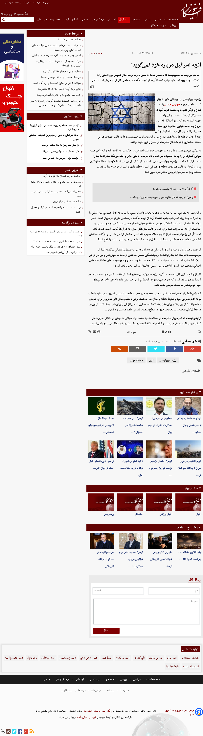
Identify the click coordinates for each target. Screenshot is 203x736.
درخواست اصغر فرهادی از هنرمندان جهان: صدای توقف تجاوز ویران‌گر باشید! (56, 47)
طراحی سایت (156, 657)
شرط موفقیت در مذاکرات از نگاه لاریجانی (105, 559)
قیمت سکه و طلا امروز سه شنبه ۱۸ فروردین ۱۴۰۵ (56, 241)
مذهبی (85, 19)
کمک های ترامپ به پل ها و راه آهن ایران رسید (58, 95)
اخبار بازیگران (123, 657)
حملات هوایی (172, 104)
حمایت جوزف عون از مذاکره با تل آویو (62, 71)
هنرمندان (42, 19)
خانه (100, 53)
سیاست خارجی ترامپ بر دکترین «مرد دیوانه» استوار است (55, 184)
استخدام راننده (191, 666)
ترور (151, 360)
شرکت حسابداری (190, 657)
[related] (92, 86)
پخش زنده (55, 19)
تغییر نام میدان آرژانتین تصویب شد (63, 252)
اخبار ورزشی (165, 514)
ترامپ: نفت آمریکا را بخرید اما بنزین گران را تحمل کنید (56, 209)
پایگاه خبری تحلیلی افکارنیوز (97, 711)
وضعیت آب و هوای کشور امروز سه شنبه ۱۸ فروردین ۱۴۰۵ (56, 234)
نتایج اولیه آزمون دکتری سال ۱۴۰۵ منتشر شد (59, 89)
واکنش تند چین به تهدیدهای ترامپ (60, 145)
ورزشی (147, 19)
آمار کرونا (171, 657)
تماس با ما (27, 3)
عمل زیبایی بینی (88, 657)
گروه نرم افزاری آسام (86, 717)
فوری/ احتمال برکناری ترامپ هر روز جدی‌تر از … (160, 468)
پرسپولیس (109, 514)
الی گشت (139, 657)
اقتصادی (136, 19)
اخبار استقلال (48, 657)
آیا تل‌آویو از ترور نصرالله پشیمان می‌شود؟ (173, 189)
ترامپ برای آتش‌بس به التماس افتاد (61, 158)
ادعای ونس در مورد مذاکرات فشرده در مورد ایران (159, 425)
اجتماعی (112, 19)
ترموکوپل (32, 657)
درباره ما (46, 3)
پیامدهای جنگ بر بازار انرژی (67, 201)
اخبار (198, 514)
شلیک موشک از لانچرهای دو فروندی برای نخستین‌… (101, 425)
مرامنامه (37, 3)
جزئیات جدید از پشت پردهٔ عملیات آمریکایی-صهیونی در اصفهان (58, 63)
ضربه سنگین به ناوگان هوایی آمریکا (61, 151)
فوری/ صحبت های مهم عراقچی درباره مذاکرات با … (131, 559)
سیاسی (157, 19)
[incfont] (169, 332)
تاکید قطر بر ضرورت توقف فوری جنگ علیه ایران (131, 468)
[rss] (32, 731)
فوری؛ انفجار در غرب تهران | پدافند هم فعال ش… (189, 468)
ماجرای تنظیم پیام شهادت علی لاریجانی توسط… (161, 559)
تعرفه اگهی (8, 3)
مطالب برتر (191, 488)
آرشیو (66, 19)
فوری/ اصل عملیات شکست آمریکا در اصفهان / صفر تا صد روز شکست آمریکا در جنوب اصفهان (55, 103)
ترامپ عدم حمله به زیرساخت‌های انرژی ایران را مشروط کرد (54, 127)
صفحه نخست (171, 19)
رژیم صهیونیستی (167, 360)
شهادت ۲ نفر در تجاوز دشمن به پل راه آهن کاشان (57, 83)
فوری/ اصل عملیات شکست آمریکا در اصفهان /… (133, 425)
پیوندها (18, 3)
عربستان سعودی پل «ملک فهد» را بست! (61, 77)
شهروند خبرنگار (159, 25)
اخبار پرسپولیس (68, 657)
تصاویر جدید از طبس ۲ (69, 39)
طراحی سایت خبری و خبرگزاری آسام (179, 713)
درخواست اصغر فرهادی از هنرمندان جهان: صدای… (189, 425)
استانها (75, 19)
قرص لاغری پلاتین (14, 657)
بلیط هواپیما (172, 666)
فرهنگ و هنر (97, 19)
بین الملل (124, 19)
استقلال (139, 514)
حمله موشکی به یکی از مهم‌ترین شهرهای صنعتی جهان (54, 137)
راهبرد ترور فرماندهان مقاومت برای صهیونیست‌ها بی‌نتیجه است (161, 197)
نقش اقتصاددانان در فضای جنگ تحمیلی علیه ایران (55, 247)
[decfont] (163, 332)
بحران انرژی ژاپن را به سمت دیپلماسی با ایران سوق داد (56, 193)
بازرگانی (173, 25)
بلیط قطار (106, 657)
